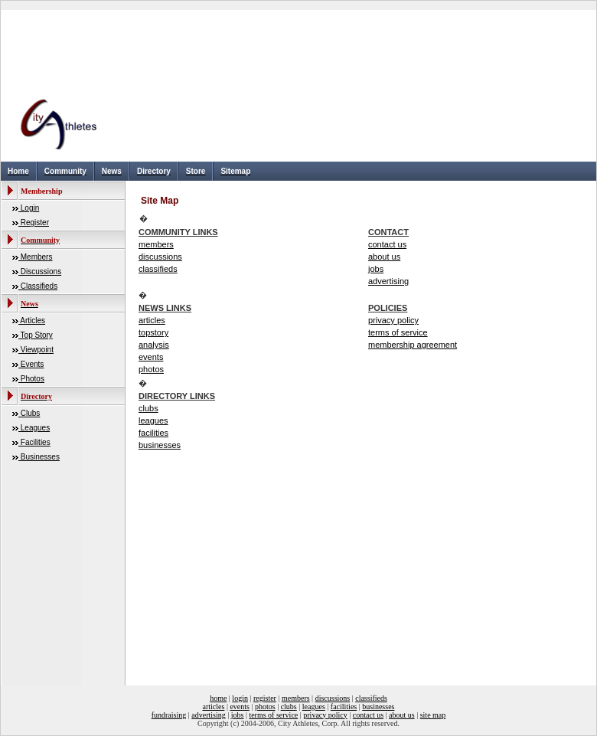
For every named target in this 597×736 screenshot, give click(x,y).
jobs (375, 268)
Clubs (29, 413)
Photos (31, 379)
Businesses (39, 457)
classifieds (158, 268)
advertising (388, 281)
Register (33, 222)
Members (35, 257)
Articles (31, 320)
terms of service (398, 332)
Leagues (34, 428)
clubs (148, 408)
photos (151, 369)
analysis (154, 344)
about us (384, 256)
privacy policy (393, 320)
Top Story (35, 335)
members (156, 244)
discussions (160, 256)
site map (433, 715)
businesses (160, 445)
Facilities (34, 442)
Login (28, 208)
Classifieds (37, 286)
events (151, 356)
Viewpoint (36, 349)
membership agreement (412, 344)
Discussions (39, 271)
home (218, 698)
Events (31, 364)
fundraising (169, 715)
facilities (153, 432)
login (240, 698)
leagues (153, 420)
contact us (387, 244)
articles (152, 320)
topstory (153, 332)
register (264, 698)
